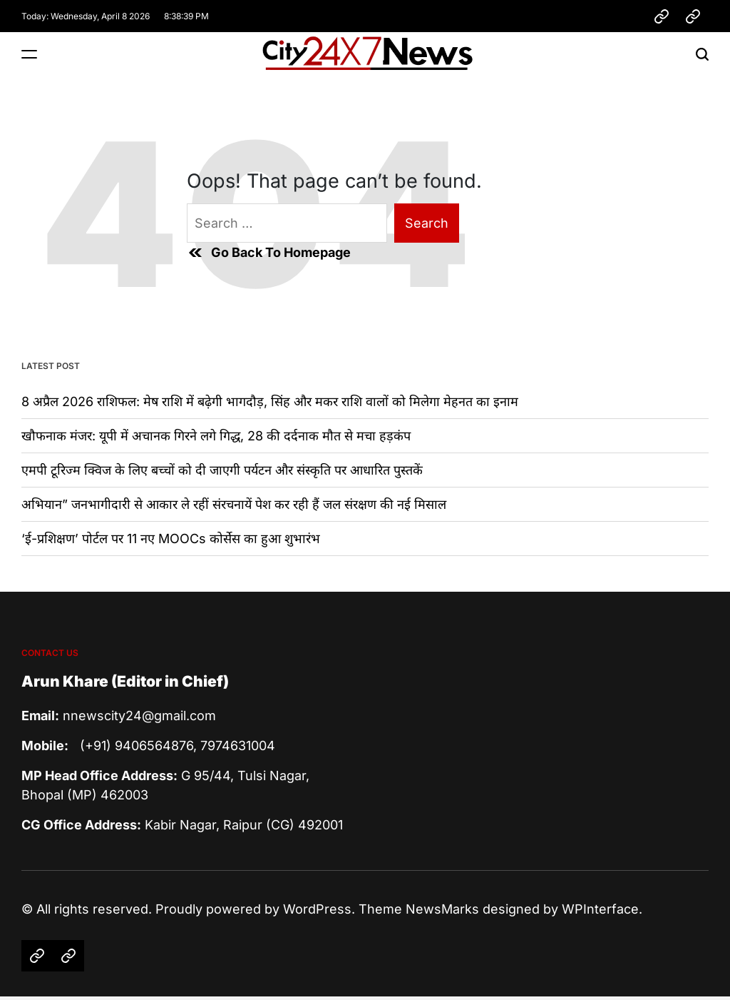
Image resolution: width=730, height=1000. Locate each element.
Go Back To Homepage (269, 252)
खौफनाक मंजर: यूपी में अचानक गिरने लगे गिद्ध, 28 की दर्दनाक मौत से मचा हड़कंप (216, 435)
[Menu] (29, 54)
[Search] (702, 54)
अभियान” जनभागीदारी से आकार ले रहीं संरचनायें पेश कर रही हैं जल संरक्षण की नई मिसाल (233, 504)
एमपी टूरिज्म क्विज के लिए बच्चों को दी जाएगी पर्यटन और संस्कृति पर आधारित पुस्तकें (222, 470)
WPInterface (600, 908)
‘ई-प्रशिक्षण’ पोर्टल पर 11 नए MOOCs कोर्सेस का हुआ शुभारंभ (170, 538)
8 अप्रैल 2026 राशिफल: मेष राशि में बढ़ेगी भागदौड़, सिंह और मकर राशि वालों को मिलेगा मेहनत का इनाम (269, 401)
